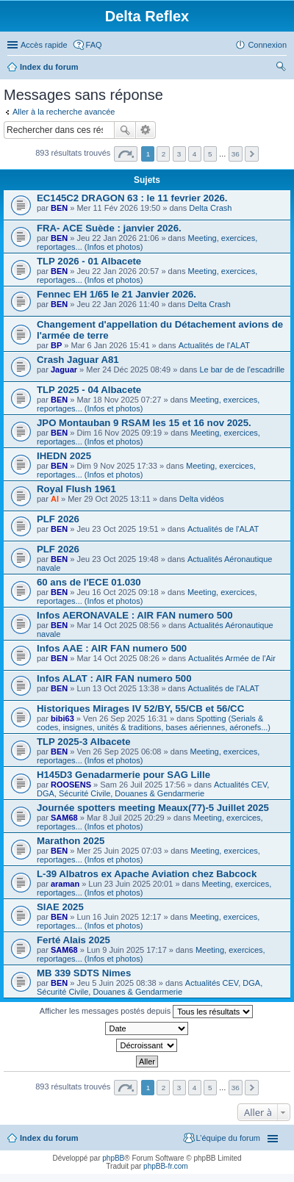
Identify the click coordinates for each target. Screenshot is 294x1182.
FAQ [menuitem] (94, 44)
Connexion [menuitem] (267, 44)
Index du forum (49, 66)
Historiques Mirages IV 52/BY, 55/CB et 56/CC (140, 708)
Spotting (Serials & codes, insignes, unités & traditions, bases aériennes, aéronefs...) (153, 723)
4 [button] (195, 154)
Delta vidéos (201, 498)
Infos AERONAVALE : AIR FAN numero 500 (135, 615)
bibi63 (62, 718)
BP (56, 345)
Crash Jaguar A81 (78, 359)
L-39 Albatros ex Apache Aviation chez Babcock (147, 873)
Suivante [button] (252, 154)
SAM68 (64, 817)
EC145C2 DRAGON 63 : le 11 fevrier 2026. (132, 197)
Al (55, 498)
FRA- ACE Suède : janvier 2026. (109, 228)
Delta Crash (210, 207)
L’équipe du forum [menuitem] (228, 1138)
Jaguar (64, 369)
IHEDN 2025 (64, 455)
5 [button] (210, 154)
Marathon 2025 (70, 840)
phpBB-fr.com (165, 1166)
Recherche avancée (146, 130)
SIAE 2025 (60, 906)
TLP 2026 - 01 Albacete (89, 261)
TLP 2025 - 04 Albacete (89, 389)
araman (65, 883)
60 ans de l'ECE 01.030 (89, 582)
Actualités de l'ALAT (214, 345)
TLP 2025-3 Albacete (84, 741)
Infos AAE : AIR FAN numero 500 (112, 648)
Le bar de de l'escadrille (241, 369)
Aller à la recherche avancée (63, 111)
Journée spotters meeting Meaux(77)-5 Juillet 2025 (153, 807)
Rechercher (125, 130)
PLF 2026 (58, 519)
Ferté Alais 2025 (73, 939)
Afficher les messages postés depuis (146, 1011)
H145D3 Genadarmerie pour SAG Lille (123, 774)
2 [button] (164, 154)
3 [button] (179, 154)
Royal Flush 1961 (76, 488)
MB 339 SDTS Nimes (84, 973)
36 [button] (236, 154)
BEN (59, 207)
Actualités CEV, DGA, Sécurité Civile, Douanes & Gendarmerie (153, 789)
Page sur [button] (125, 154)
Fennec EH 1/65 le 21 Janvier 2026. (116, 294)
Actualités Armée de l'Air (232, 658)
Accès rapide (44, 44)
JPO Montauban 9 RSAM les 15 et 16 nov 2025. (144, 422)
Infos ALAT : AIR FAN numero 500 (114, 678)
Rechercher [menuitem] (281, 68)
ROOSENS (71, 784)
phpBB (113, 1158)
